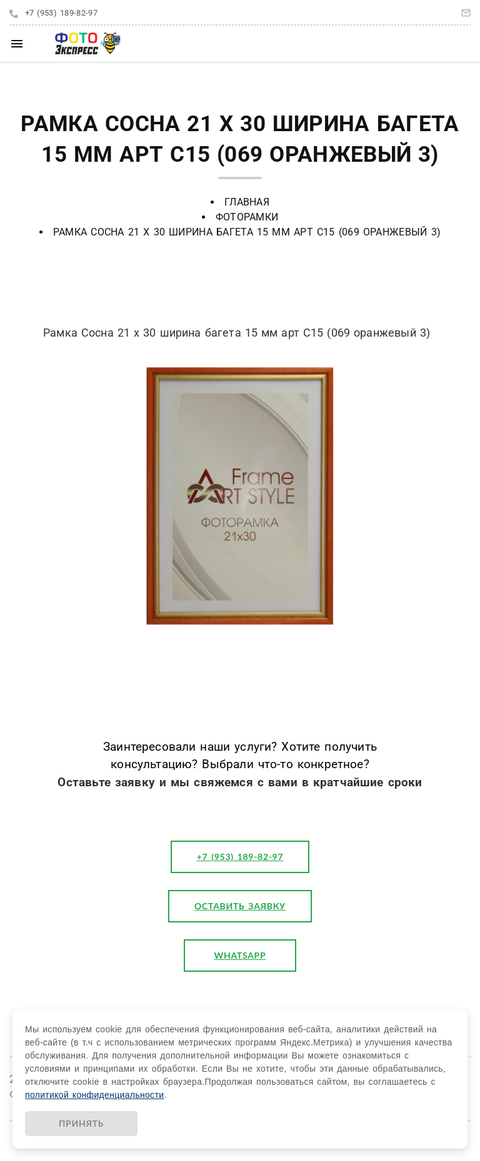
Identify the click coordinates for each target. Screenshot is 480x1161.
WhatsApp (240, 955)
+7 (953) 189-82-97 (61, 12)
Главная (246, 202)
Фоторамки (247, 217)
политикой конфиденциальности (94, 1095)
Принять (81, 1123)
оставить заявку (240, 906)
